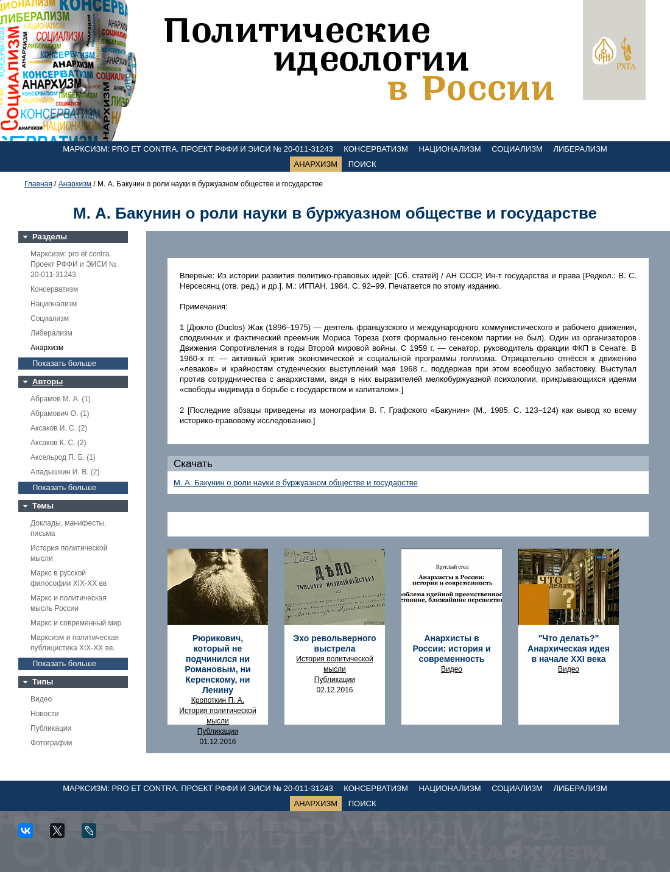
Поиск (362, 164)
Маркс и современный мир (75, 623)
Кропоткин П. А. (217, 700)
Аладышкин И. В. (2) (64, 472)
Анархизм (316, 164)
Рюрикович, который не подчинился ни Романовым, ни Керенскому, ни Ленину (217, 664)
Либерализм (580, 148)
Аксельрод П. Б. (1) (63, 457)
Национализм (449, 148)
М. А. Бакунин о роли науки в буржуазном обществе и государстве (296, 482)
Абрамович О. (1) (59, 413)
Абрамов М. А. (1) (60, 399)
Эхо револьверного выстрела (334, 643)
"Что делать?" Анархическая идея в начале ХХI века (568, 648)
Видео (41, 699)
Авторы (47, 381)
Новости (44, 713)
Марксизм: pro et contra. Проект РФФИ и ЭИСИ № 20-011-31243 (198, 148)
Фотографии (51, 743)
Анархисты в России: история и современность (451, 648)
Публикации (50, 728)
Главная (38, 184)
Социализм (517, 148)
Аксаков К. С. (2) (58, 442)
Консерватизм (376, 148)
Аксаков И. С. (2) (58, 428)
